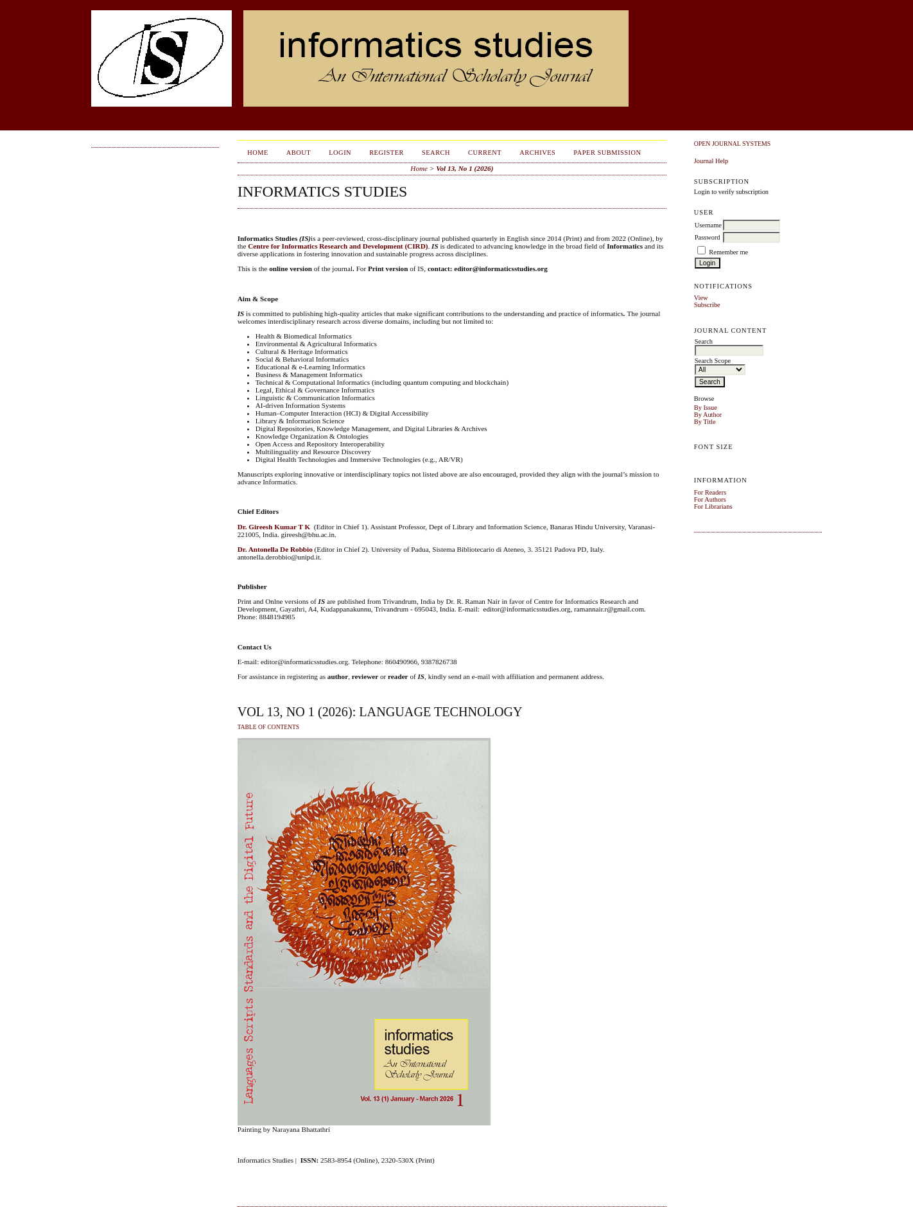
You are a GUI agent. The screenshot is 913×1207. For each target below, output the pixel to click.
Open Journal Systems (732, 143)
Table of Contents (268, 727)
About (298, 152)
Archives (537, 152)
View (701, 297)
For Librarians (713, 506)
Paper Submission (607, 152)
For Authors (710, 499)
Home (257, 152)
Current (484, 152)
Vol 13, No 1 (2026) (464, 168)
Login (340, 152)
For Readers (710, 492)
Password (707, 237)
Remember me (728, 252)
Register (386, 152)
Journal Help (711, 160)
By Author (708, 414)
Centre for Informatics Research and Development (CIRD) (338, 246)
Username (708, 225)
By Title (705, 421)
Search (436, 152)
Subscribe (707, 304)
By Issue (705, 407)
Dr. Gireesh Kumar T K (274, 527)
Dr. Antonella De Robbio (275, 549)
